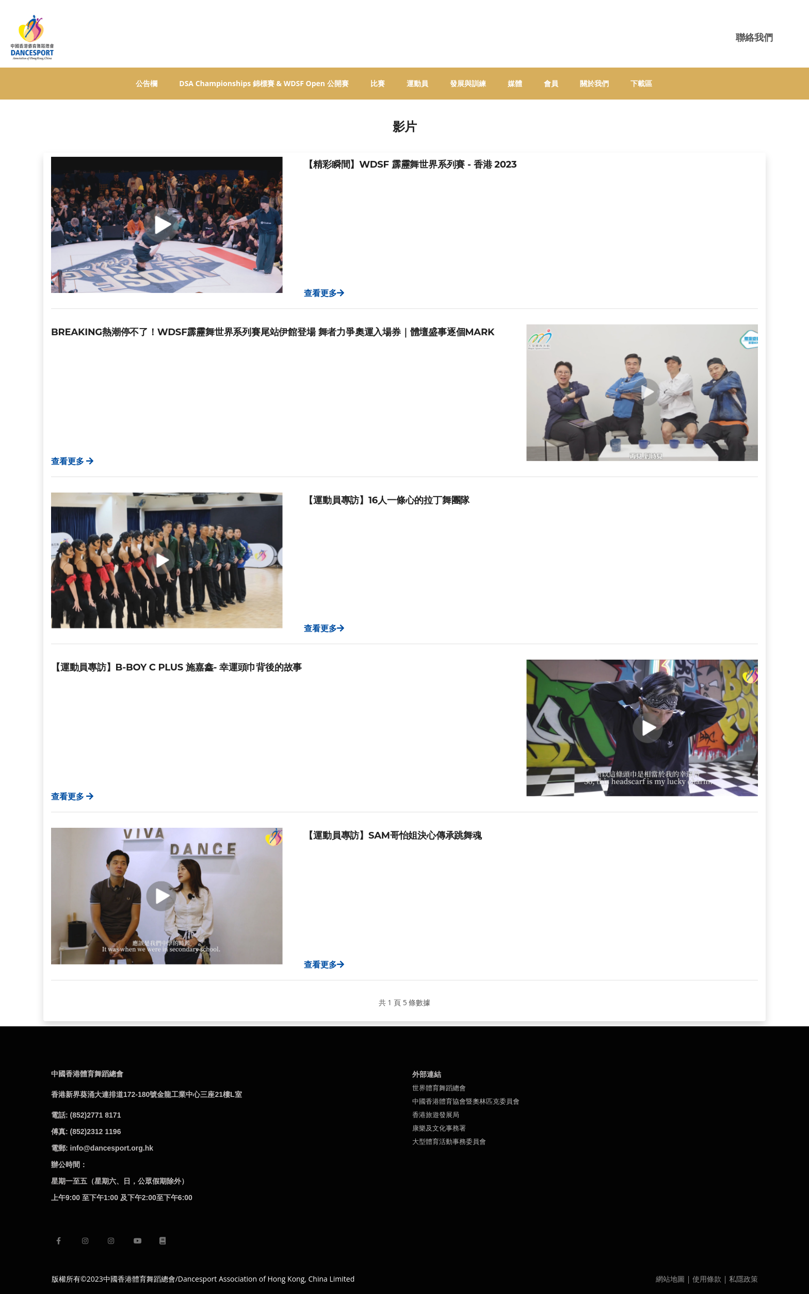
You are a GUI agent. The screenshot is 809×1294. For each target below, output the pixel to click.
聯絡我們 (754, 37)
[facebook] (58, 1241)
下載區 (641, 83)
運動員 (417, 83)
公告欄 (146, 83)
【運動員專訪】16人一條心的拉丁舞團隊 (387, 500)
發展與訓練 (468, 83)
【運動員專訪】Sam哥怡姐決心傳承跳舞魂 (392, 835)
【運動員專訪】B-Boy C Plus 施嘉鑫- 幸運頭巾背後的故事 (176, 667)
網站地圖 (670, 1279)
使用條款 (706, 1279)
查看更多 (324, 293)
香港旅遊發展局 (435, 1114)
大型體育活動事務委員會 (449, 1141)
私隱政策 (743, 1279)
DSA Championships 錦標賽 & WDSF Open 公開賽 (263, 83)
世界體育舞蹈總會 (439, 1088)
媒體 (515, 83)
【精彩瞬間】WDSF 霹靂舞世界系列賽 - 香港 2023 (410, 164)
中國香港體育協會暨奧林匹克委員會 (466, 1101)
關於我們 (594, 83)
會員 (551, 83)
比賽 (377, 83)
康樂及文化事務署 (439, 1128)
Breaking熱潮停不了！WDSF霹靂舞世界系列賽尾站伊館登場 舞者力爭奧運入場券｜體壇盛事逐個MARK (272, 332)
